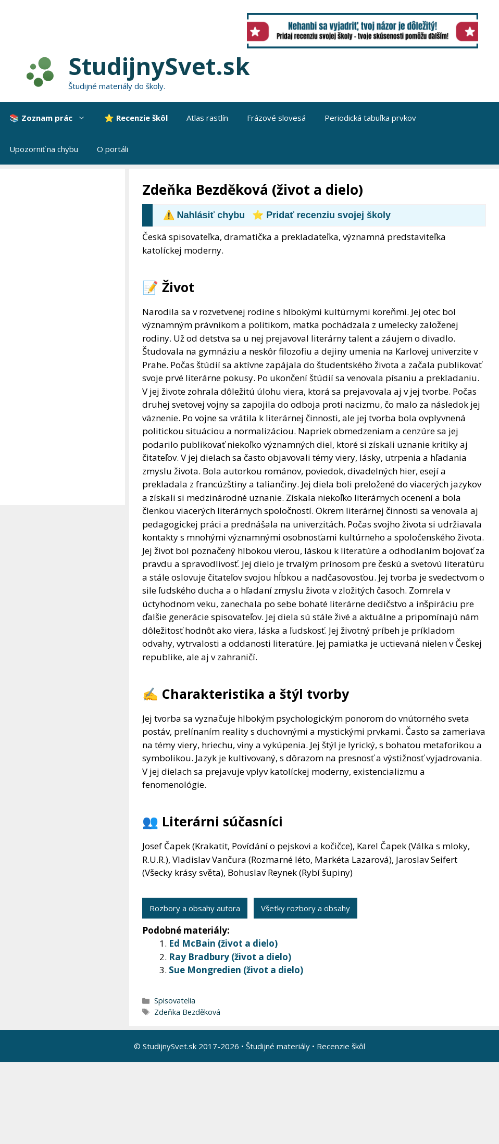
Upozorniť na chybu (43, 149)
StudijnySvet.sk (159, 66)
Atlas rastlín (207, 117)
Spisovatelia (174, 1000)
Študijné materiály (278, 1046)
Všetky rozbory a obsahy (305, 908)
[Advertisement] (65, 337)
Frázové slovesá (276, 117)
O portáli (112, 149)
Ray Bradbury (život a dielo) (230, 957)
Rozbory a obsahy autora (194, 908)
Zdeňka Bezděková (187, 1012)
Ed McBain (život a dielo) (223, 943)
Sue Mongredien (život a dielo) (236, 970)
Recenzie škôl (341, 1046)
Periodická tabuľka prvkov (370, 117)
